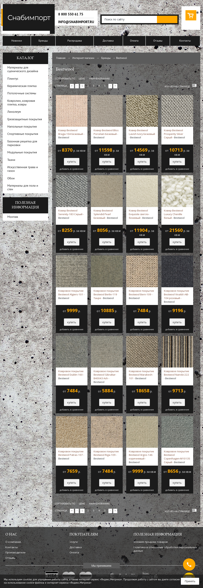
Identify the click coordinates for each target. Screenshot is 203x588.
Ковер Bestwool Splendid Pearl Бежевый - (106, 214)
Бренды (43, 41)
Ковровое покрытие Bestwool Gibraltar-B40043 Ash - (106, 376)
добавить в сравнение (71, 169)
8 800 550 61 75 (70, 14)
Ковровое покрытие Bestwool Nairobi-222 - (176, 374)
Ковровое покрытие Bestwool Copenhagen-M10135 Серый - (177, 457)
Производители (15, 552)
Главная (60, 58)
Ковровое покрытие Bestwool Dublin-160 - (71, 374)
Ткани (11, 160)
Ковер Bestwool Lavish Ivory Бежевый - (142, 134)
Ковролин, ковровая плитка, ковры (21, 103)
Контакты (185, 41)
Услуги (74, 542)
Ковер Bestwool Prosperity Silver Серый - (174, 134)
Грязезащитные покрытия (24, 119)
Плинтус (12, 79)
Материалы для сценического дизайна (22, 69)
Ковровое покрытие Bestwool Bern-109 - (141, 294)
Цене (82, 79)
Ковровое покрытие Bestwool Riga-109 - (106, 455)
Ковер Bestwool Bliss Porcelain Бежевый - (106, 134)
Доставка (108, 41)
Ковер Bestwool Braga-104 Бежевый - (71, 134)
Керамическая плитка (22, 86)
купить (71, 161)
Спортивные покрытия (22, 134)
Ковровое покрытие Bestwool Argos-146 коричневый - (141, 457)
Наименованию (99, 79)
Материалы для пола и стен (22, 188)
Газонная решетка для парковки (22, 143)
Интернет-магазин (83, 58)
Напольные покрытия (22, 126)
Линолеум (14, 112)
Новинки (16, 41)
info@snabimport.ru (76, 22)
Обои (11, 178)
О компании (13, 542)
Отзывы (157, 41)
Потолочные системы (21, 93)
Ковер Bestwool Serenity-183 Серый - (71, 214)
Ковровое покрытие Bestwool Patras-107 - (71, 455)
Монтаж (12, 217)
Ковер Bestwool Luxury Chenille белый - (174, 214)
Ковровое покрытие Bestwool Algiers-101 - (71, 294)
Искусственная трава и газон (22, 169)
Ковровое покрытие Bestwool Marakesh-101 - (141, 374)
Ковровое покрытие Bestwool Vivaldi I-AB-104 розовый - (176, 296)
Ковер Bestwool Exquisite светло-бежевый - (141, 214)
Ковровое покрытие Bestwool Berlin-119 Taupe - (106, 294)
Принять (190, 581)
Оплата (134, 41)
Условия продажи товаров (150, 542)
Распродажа (74, 41)
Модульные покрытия (22, 152)
